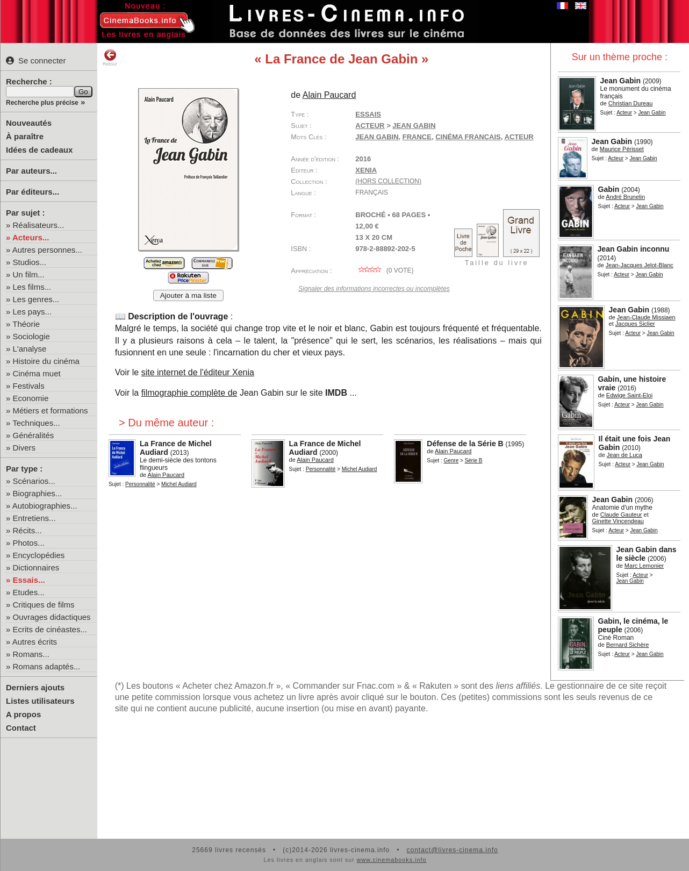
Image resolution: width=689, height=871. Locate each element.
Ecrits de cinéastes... (50, 629)
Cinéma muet (37, 373)
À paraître (25, 136)
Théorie (26, 324)
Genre (450, 460)
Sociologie (31, 336)
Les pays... (32, 311)
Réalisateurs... (38, 225)
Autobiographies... (44, 505)
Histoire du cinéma (46, 361)
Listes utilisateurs (40, 700)
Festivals (29, 385)
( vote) (384, 270)
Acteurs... (30, 237)
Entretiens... (34, 518)
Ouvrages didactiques (52, 617)
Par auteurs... (31, 170)
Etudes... (29, 592)
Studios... (30, 262)
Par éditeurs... (32, 191)
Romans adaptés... (47, 666)
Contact (21, 727)
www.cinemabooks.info (392, 859)
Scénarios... (34, 481)
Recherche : (29, 81)
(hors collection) (388, 181)
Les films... (32, 286)
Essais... (29, 579)
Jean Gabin (376, 137)
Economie (31, 398)
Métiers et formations (50, 410)
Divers (24, 447)
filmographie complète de (189, 392)
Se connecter (36, 60)
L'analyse (30, 348)
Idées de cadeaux (39, 149)
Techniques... (36, 422)
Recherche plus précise (42, 102)
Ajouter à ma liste (188, 295)
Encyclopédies (39, 555)
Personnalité (140, 484)
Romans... (31, 654)
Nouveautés (29, 122)
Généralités (33, 435)
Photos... (29, 542)
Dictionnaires (36, 567)
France (417, 137)
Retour (110, 57)
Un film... (29, 274)
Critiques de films (44, 604)
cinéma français (468, 137)
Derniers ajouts (35, 687)
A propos (23, 714)
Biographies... (37, 493)
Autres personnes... (47, 249)
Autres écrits (34, 641)
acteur (519, 137)
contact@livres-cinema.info (452, 850)
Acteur (624, 113)
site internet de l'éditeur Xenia (197, 372)
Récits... (27, 530)
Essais (368, 114)
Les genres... (36, 299)
